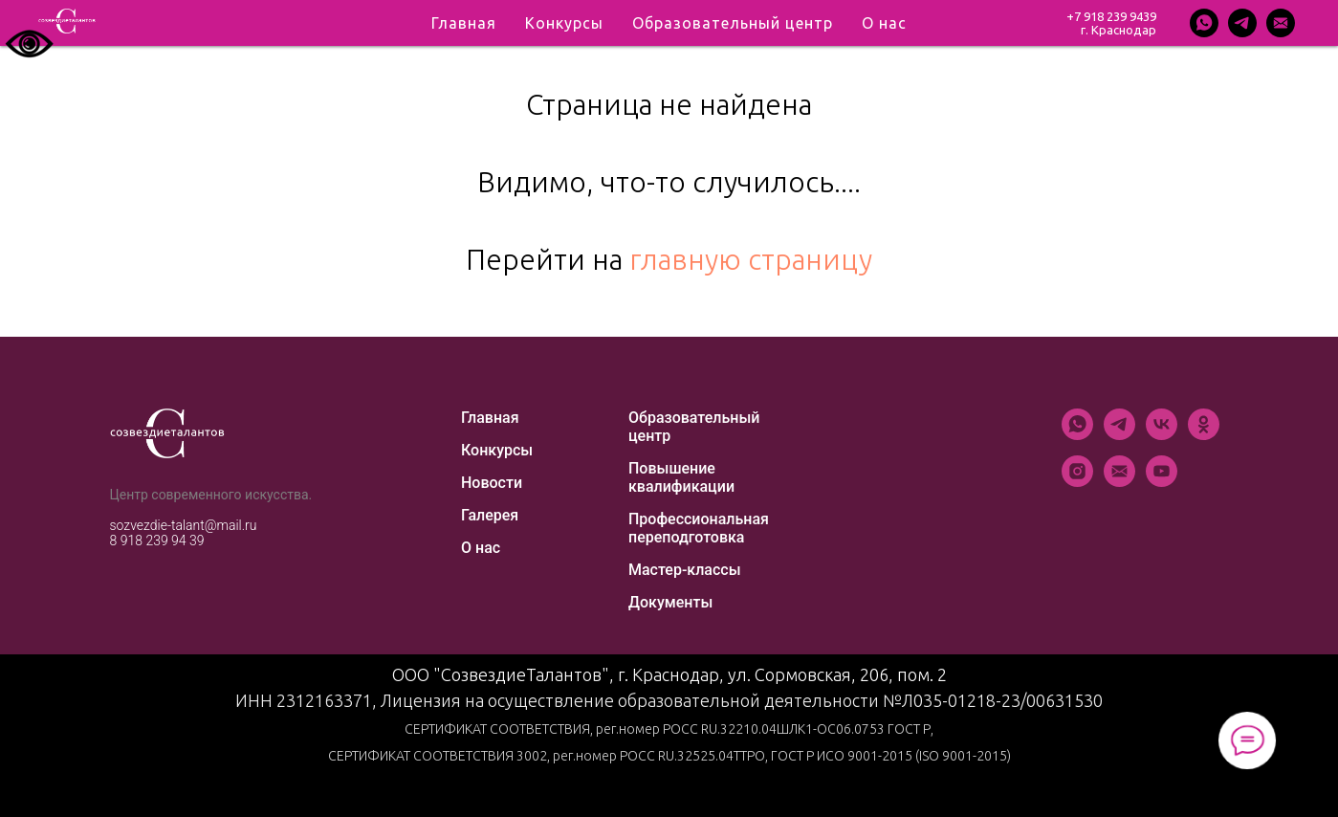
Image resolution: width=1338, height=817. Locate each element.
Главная (490, 417)
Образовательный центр (693, 426)
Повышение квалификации (681, 477)
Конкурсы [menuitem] (564, 23)
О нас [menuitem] (884, 23)
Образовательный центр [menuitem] (732, 23)
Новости (491, 483)
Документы (670, 602)
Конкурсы (497, 450)
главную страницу (750, 259)
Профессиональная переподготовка (698, 528)
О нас (480, 548)
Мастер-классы (684, 570)
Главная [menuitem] (463, 23)
